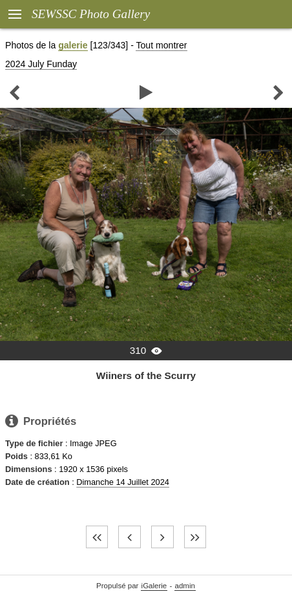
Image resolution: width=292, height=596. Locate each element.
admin (185, 586)
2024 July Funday (41, 64)
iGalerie (154, 586)
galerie (72, 45)
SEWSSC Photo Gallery (91, 14)
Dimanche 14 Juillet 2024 (122, 482)
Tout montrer (161, 45)
